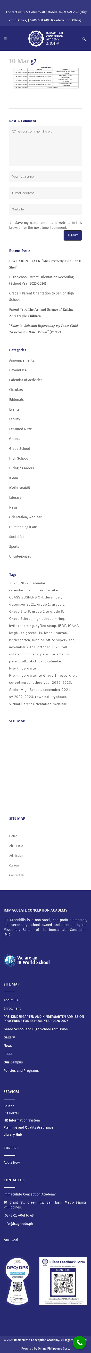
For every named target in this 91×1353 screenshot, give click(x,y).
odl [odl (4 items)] (64, 647)
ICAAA (13, 478)
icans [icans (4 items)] (48, 633)
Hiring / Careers (21, 468)
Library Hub (13, 1135)
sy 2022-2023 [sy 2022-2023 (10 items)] (21, 697)
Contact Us (17, 875)
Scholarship (18, 783)
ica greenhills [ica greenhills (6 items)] (31, 633)
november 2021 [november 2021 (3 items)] (22, 647)
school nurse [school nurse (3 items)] (20, 683)
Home (13, 836)
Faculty (14, 419)
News (13, 507)
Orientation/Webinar (25, 517)
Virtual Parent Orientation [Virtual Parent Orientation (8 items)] (30, 704)
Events (14, 409)
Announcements (21, 360)
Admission (17, 754)
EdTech (9, 1106)
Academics (17, 745)
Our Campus (13, 1062)
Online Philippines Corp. (54, 1348)
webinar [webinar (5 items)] (60, 704)
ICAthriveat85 (19, 488)
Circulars (16, 390)
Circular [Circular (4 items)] (52, 590)
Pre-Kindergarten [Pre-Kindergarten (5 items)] (23, 668)
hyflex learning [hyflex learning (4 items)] (21, 626)
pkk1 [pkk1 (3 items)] (33, 661)
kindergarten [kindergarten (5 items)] (19, 640)
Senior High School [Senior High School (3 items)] (25, 690)
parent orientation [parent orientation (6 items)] (55, 654)
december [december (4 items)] (53, 597)
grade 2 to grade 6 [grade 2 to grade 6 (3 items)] (47, 611)
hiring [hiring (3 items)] (59, 619)
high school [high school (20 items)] (43, 619)
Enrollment (12, 1009)
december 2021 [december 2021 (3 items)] (22, 604)
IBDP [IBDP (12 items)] (62, 626)
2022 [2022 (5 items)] (24, 583)
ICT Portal (11, 1113)
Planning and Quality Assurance (28, 1127)
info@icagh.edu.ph (18, 1224)
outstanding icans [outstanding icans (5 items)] (23, 654)
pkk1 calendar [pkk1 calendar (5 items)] (50, 661)
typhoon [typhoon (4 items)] (59, 697)
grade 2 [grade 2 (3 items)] (58, 604)
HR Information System (22, 1120)
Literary (15, 498)
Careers (15, 802)
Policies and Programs (21, 1071)
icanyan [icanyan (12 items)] (61, 633)
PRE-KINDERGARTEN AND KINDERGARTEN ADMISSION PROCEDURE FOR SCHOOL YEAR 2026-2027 (44, 1019)
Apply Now (12, 1162)
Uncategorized (20, 556)
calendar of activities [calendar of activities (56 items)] (26, 590)
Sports (14, 547)
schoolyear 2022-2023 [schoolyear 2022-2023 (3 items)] (52, 683)
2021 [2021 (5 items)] (13, 583)
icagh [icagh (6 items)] (13, 633)
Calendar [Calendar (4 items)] (38, 583)
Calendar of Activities (25, 380)
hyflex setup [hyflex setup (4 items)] (46, 626)
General (15, 439)
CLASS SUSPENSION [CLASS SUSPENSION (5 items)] (26, 597)
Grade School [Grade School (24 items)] (20, 619)
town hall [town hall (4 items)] (43, 697)
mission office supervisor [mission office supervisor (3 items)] (53, 640)
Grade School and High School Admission (36, 1029)
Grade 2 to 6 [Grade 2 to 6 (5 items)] (19, 611)
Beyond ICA (18, 370)
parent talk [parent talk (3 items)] (18, 661)
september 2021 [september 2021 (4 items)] (56, 690)
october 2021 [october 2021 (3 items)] (48, 647)
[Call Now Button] (79, 1342)
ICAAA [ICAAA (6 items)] (73, 626)
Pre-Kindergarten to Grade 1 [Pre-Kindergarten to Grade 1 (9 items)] (33, 675)
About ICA (16, 735)
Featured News (21, 429)
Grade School (19, 449)
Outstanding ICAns (23, 527)
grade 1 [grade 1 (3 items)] (43, 604)
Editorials (16, 400)
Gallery (9, 1037)
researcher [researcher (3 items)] (67, 675)
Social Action (19, 537)
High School (18, 458)
